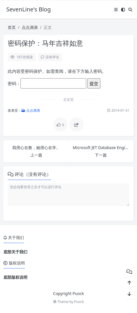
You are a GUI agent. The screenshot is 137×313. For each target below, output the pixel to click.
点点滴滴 (30, 27)
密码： (47, 83)
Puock (79, 301)
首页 (12, 27)
